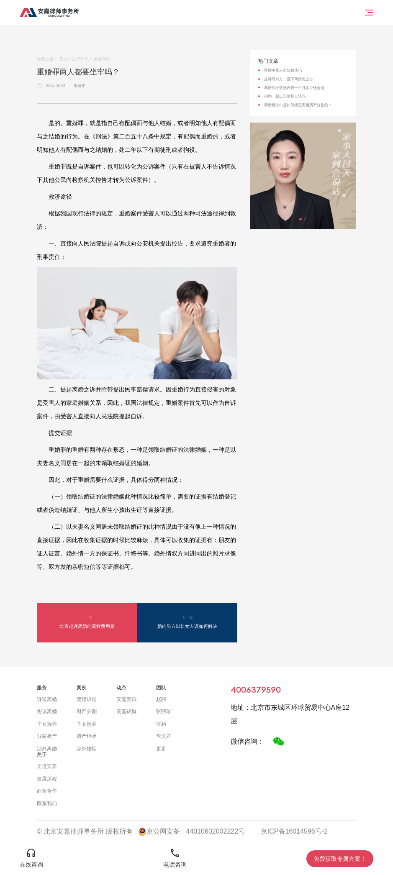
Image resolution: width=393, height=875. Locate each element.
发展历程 (47, 779)
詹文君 (163, 736)
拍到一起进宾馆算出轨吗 (285, 96)
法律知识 (80, 58)
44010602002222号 (215, 831)
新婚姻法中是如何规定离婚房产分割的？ (298, 105)
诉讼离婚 (47, 699)
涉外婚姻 (87, 749)
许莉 (161, 724)
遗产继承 (87, 736)
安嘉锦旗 (126, 711)
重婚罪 (79, 86)
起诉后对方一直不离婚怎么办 (288, 79)
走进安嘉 (47, 766)
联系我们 (47, 803)
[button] (300, 219)
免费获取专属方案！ (339, 858)
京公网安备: (160, 831)
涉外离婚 (47, 749)
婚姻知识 (101, 58)
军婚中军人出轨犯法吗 (283, 70)
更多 (161, 749)
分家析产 (47, 736)
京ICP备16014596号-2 (294, 831)
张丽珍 (163, 711)
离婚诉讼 (87, 699)
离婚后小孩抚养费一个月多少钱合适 (294, 88)
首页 (63, 58)
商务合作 (47, 791)
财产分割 (87, 711)
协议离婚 (47, 711)
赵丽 (161, 699)
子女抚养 (47, 724)
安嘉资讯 (126, 699)
